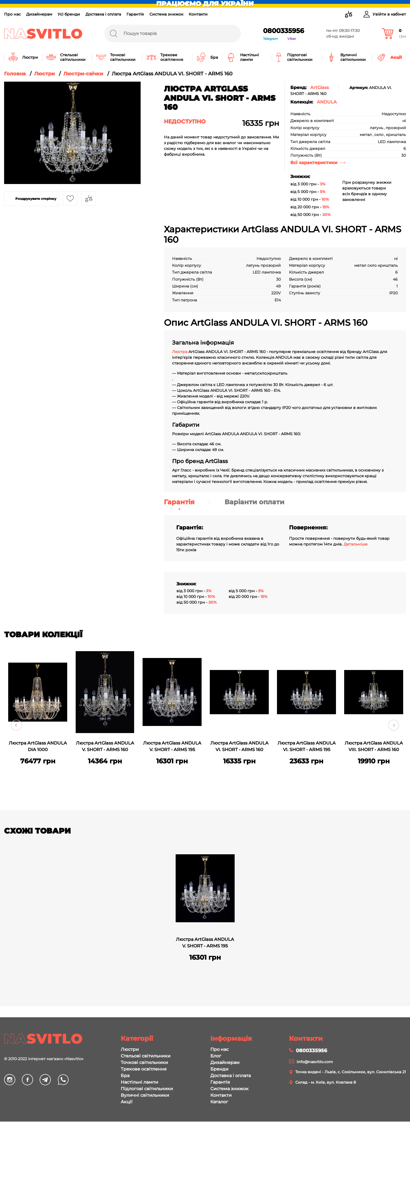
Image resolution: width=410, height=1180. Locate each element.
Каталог (219, 1101)
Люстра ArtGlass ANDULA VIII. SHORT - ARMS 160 (374, 746)
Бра (125, 1075)
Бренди (219, 1069)
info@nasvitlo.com (315, 1061)
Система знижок (166, 14)
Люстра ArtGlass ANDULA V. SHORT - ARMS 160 (105, 746)
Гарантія (135, 14)
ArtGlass (319, 87)
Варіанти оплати (254, 502)
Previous (16, 725)
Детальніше (356, 544)
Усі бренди (69, 14)
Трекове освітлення (144, 1069)
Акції (126, 1101)
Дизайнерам (39, 14)
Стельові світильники (145, 1056)
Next (393, 725)
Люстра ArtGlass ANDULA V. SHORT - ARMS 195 (172, 746)
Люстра (180, 351)
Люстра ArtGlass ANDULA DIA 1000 (38, 746)
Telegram (270, 39)
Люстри (130, 1049)
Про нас (12, 14)
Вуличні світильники (145, 1095)
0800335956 (283, 31)
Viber (291, 39)
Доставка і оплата (103, 14)
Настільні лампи (139, 1082)
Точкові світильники (144, 1062)
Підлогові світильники (147, 1088)
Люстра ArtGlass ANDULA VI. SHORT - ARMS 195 (307, 746)
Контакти (198, 14)
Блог (215, 1056)
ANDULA (327, 102)
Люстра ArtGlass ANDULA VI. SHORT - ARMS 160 (239, 746)
